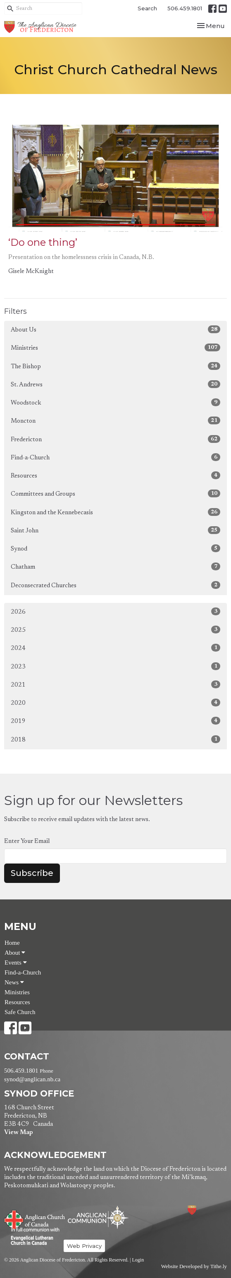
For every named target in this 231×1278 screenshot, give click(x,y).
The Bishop (115, 366)
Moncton (115, 420)
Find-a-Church (115, 457)
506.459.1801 (184, 8)
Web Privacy (84, 1246)
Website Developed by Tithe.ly (194, 1266)
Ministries (115, 347)
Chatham (115, 566)
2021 (115, 684)
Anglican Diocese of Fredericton (203, 1210)
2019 (115, 721)
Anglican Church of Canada (35, 1218)
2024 (115, 648)
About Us (115, 329)
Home (12, 942)
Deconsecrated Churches (115, 585)
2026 (115, 611)
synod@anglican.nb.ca (32, 1079)
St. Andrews (115, 384)
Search (147, 8)
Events (16, 962)
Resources (115, 475)
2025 (115, 629)
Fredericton (115, 439)
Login (138, 1260)
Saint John (115, 530)
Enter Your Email (27, 841)
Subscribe (32, 873)
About (15, 952)
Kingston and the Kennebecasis (115, 512)
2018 (115, 739)
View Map (18, 1133)
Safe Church (20, 1012)
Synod (115, 548)
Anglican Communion (98, 1217)
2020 (115, 702)
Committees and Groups (115, 493)
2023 (115, 666)
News (14, 982)
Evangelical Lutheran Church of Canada (32, 1236)
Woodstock (115, 402)
